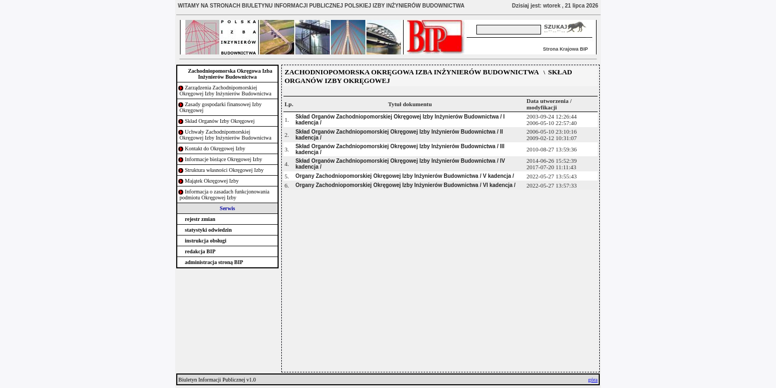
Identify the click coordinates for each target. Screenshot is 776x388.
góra (593, 380)
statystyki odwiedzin (208, 230)
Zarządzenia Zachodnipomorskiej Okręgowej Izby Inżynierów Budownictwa (225, 90)
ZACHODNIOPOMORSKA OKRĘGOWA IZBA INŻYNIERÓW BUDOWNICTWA (412, 72)
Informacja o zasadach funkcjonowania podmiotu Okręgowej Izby (224, 194)
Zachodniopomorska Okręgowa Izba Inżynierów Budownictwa (230, 74)
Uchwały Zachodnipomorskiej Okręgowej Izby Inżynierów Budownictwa (225, 135)
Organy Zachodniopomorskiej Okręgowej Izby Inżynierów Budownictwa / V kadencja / (404, 176)
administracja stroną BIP (214, 262)
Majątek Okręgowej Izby (212, 181)
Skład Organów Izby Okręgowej (220, 121)
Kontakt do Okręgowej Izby (215, 148)
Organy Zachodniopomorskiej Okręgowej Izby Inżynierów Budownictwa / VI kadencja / (405, 185)
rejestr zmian (200, 219)
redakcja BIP (200, 251)
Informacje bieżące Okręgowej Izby (223, 159)
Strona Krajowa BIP (565, 49)
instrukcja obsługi (205, 241)
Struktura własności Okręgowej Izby (224, 170)
